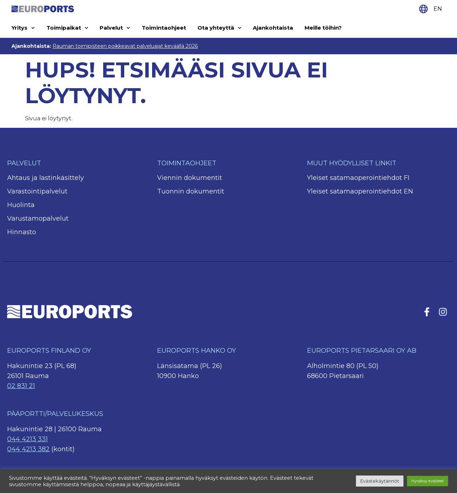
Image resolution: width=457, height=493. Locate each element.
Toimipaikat (67, 28)
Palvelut (115, 28)
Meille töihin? (323, 27)
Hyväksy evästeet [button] (427, 480)
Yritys (23, 28)
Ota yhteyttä (219, 28)
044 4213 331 (27, 439)
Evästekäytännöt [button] (379, 481)
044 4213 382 (28, 449)
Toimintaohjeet (164, 27)
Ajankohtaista (273, 27)
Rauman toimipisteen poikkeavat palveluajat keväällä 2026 (125, 46)
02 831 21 (21, 386)
